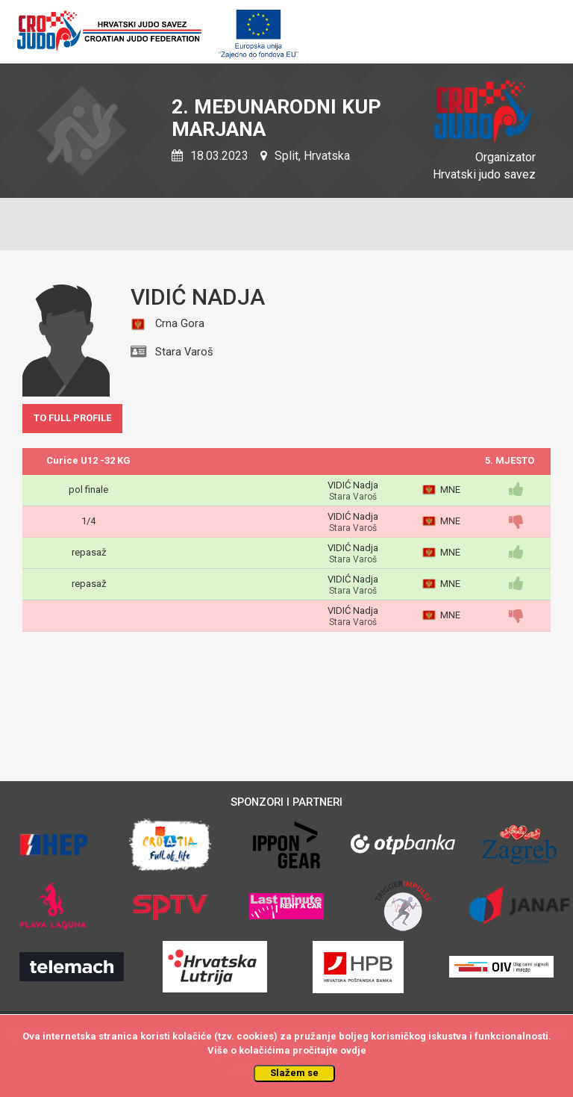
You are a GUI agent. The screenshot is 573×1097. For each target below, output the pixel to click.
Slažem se (294, 1072)
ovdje (353, 1050)
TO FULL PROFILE (72, 417)
